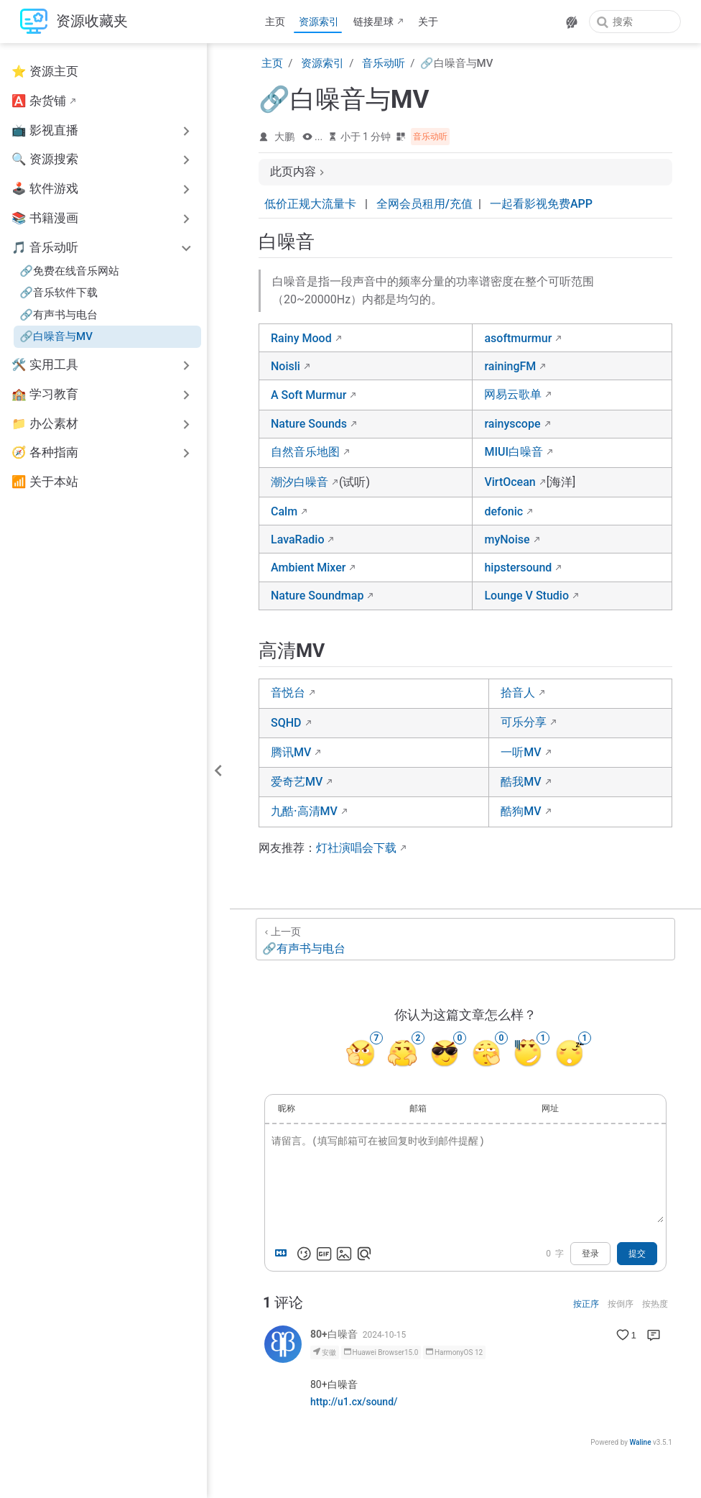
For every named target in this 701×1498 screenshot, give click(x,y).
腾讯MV (291, 752)
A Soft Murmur (308, 395)
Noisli (285, 366)
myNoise (506, 539)
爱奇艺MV (296, 782)
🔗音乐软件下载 (58, 292)
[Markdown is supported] (283, 1253)
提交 (637, 1254)
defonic (503, 511)
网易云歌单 (513, 394)
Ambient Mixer (308, 567)
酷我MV (521, 782)
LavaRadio (297, 539)
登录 (590, 1254)
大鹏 (284, 136)
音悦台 (288, 692)
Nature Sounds (309, 424)
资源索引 (319, 21)
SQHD (286, 723)
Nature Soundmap (317, 595)
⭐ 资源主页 (44, 71)
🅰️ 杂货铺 (38, 101)
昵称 (286, 1108)
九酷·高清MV (304, 811)
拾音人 (518, 692)
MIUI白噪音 (513, 452)
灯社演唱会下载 (356, 848)
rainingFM (510, 366)
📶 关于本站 (44, 482)
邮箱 (418, 1108)
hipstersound (518, 567)
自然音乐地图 (305, 452)
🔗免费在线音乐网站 (69, 271)
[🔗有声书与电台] (465, 939)
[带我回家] (74, 22)
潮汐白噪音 (299, 482)
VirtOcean (509, 482)
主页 (275, 21)
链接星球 (373, 21)
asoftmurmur (518, 338)
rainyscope (512, 424)
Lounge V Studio (526, 595)
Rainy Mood (301, 338)
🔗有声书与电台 (58, 314)
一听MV (521, 752)
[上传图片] (344, 1253)
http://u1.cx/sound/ (354, 1401)
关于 (428, 21)
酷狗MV (521, 811)
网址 (550, 1108)
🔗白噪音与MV (56, 336)
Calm (284, 511)
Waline (640, 1442)
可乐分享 (524, 722)
